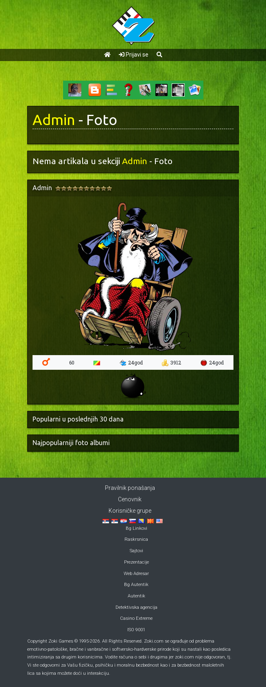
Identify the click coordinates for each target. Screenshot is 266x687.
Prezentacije (136, 562)
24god (131, 363)
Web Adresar (136, 573)
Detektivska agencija (136, 607)
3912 (171, 363)
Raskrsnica (136, 539)
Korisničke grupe (130, 510)
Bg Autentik (136, 584)
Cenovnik (130, 499)
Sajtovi (136, 550)
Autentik (136, 596)
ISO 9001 (136, 629)
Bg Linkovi (136, 528)
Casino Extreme (136, 618)
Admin (54, 120)
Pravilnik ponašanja (130, 488)
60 (71, 362)
